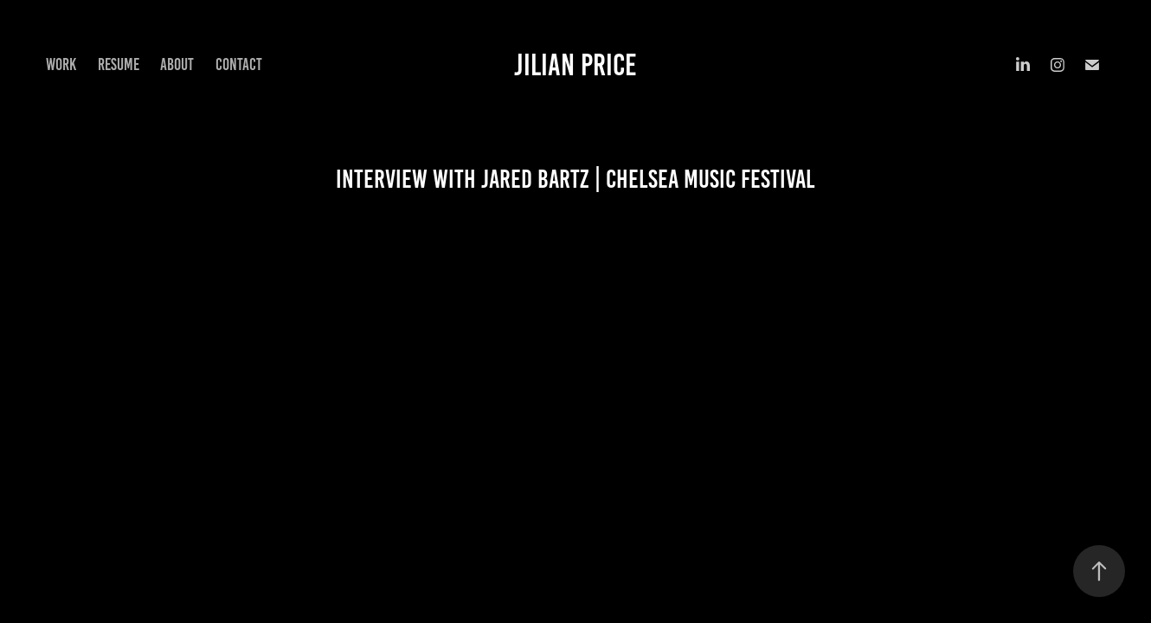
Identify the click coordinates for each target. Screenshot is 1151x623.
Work (61, 64)
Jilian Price (575, 64)
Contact (238, 64)
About (177, 64)
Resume (118, 64)
